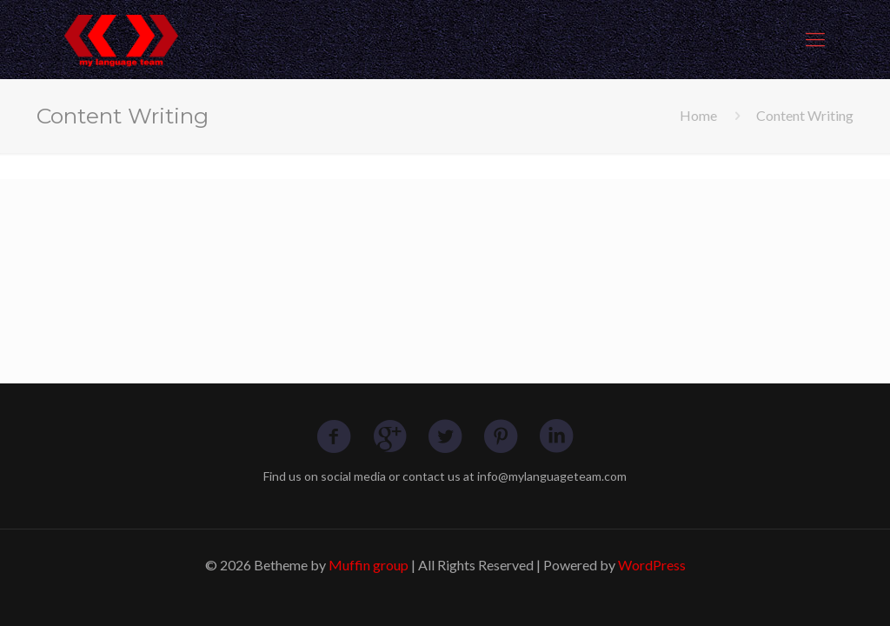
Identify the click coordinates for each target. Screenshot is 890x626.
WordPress (652, 564)
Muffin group (368, 564)
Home (698, 115)
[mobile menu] (815, 39)
